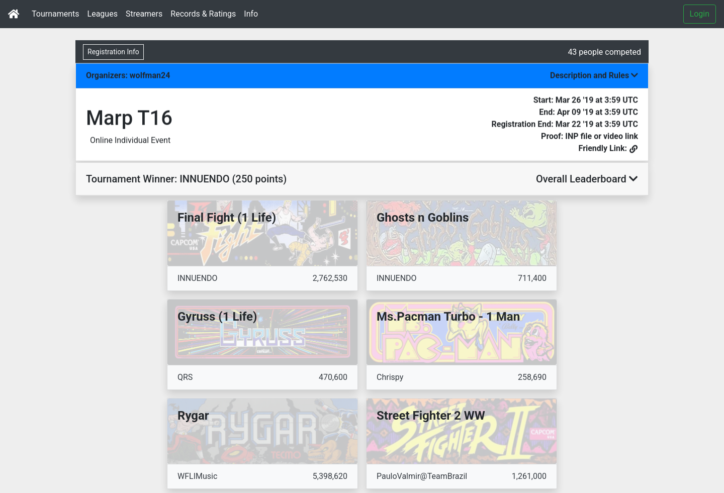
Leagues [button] (102, 14)
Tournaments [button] (55, 14)
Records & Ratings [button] (203, 14)
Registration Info (113, 52)
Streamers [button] (144, 14)
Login (699, 14)
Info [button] (251, 14)
